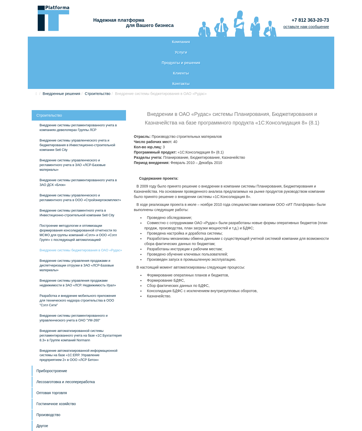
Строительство (97, 52)
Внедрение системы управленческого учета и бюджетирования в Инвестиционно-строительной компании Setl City (77, 103)
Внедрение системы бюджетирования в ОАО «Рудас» (81, 208)
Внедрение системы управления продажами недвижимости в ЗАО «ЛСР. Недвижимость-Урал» (78, 241)
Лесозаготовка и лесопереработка (65, 340)
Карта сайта (47, 407)
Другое (42, 384)
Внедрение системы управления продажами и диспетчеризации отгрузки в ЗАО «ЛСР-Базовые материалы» (77, 223)
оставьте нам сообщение (306, 26)
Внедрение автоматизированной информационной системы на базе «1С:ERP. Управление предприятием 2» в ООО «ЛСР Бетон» (78, 313)
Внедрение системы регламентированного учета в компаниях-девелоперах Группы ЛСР (78, 86)
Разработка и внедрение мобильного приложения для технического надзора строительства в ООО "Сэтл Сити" (78, 258)
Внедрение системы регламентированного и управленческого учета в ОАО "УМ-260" (74, 276)
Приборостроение (51, 329)
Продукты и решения (179, 42)
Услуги (119, 42)
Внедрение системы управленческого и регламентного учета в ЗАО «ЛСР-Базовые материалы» (73, 123)
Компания (59, 42)
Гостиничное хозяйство (56, 362)
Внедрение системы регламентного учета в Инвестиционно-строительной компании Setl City (77, 171)
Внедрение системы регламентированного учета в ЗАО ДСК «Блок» (78, 141)
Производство (48, 373)
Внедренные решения (61, 52)
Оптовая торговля (51, 351)
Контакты (303, 42)
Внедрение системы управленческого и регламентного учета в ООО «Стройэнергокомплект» (80, 156)
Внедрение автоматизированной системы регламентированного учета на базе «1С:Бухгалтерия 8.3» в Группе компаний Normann (81, 293)
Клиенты (241, 42)
